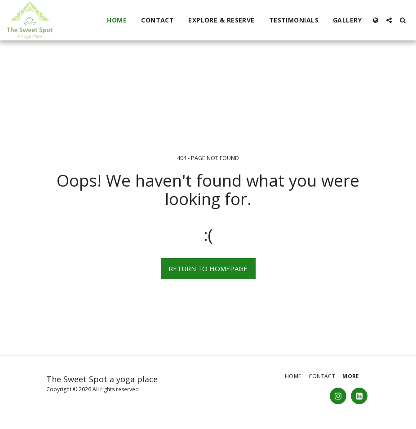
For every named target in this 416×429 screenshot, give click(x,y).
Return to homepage (208, 268)
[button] (389, 20)
